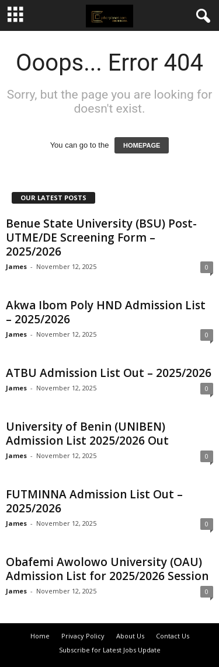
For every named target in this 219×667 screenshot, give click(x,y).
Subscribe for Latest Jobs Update (110, 649)
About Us (130, 635)
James (16, 266)
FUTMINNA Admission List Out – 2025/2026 (94, 501)
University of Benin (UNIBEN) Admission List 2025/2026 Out (87, 433)
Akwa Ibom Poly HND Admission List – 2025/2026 (106, 312)
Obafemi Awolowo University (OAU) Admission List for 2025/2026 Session (107, 569)
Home (40, 635)
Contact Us (172, 635)
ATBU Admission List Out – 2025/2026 (108, 372)
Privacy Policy (83, 635)
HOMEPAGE (141, 145)
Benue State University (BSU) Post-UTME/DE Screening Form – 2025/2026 (101, 237)
